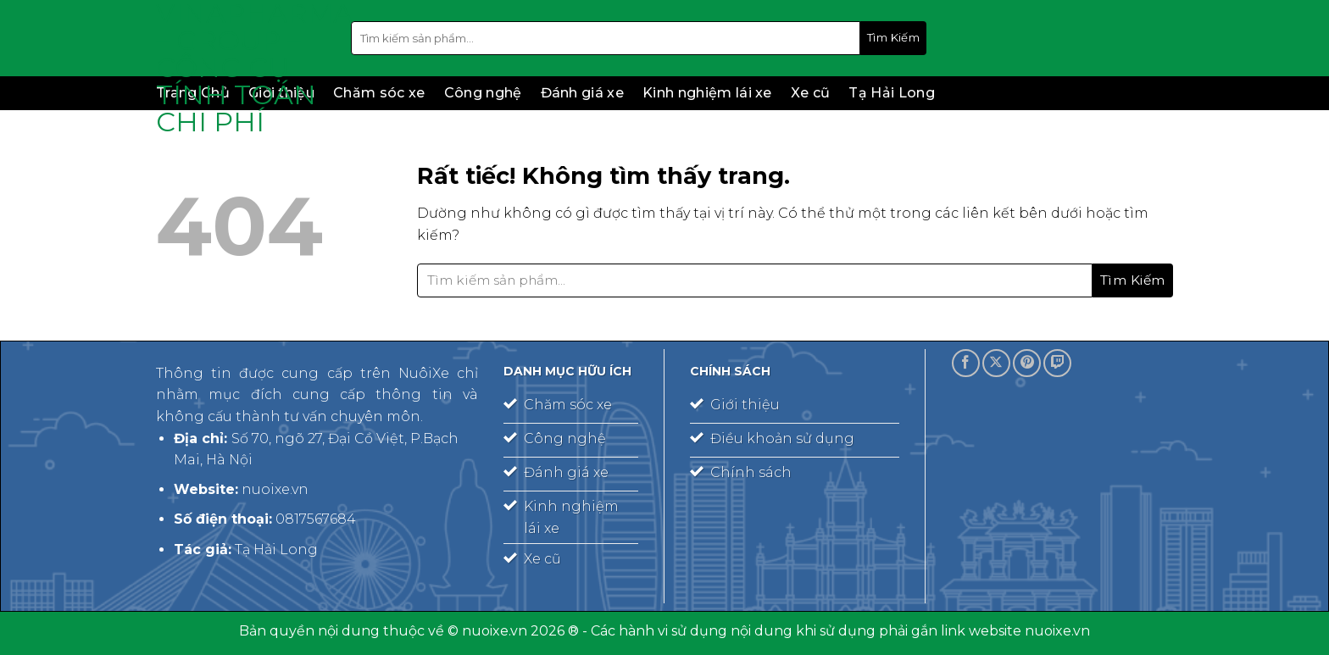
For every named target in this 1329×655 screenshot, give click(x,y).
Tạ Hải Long (891, 93)
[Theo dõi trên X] (996, 363)
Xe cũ (811, 93)
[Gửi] (893, 38)
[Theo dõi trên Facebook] (966, 363)
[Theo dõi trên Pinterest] (1027, 363)
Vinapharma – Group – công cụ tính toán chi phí (240, 68)
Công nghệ (483, 93)
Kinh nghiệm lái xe (707, 93)
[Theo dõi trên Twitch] (1057, 363)
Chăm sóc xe (379, 93)
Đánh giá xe (583, 93)
